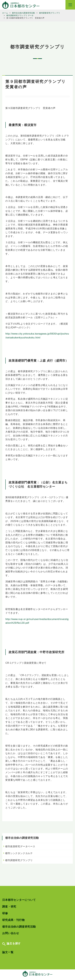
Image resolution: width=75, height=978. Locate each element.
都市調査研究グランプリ (19, 860)
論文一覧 (7, 952)
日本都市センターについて (19, 899)
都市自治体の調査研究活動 (19, 926)
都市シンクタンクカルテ (19, 853)
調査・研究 (9, 906)
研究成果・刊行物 (13, 920)
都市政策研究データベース (20, 846)
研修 (5, 913)
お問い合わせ (10, 933)
